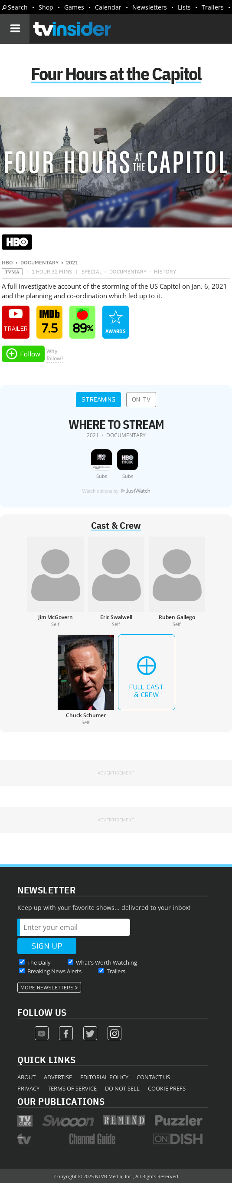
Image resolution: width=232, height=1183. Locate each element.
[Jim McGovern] (55, 581)
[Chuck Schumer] (85, 679)
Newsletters (149, 7)
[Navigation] (14, 28)
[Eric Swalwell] (116, 581)
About (26, 1077)
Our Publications (61, 1101)
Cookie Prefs (167, 1088)
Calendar (108, 7)
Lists (184, 7)
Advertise (58, 1077)
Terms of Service (72, 1088)
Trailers (213, 7)
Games (74, 7)
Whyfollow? (54, 354)
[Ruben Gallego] (177, 581)
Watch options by (116, 491)
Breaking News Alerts (54, 971)
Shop (46, 7)
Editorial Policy (104, 1077)
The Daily (39, 962)
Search (18, 7)
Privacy (28, 1088)
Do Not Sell (122, 1088)
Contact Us (153, 1077)
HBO (7, 262)
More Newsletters (47, 988)
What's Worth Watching (106, 962)
